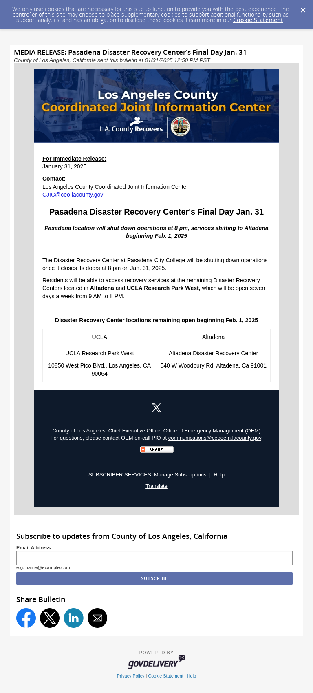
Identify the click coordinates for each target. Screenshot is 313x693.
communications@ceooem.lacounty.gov (214, 438)
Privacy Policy (131, 675)
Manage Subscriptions (180, 475)
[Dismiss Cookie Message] (303, 7)
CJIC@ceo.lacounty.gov (72, 194)
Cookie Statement (258, 20)
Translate (156, 486)
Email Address (33, 548)
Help (219, 475)
